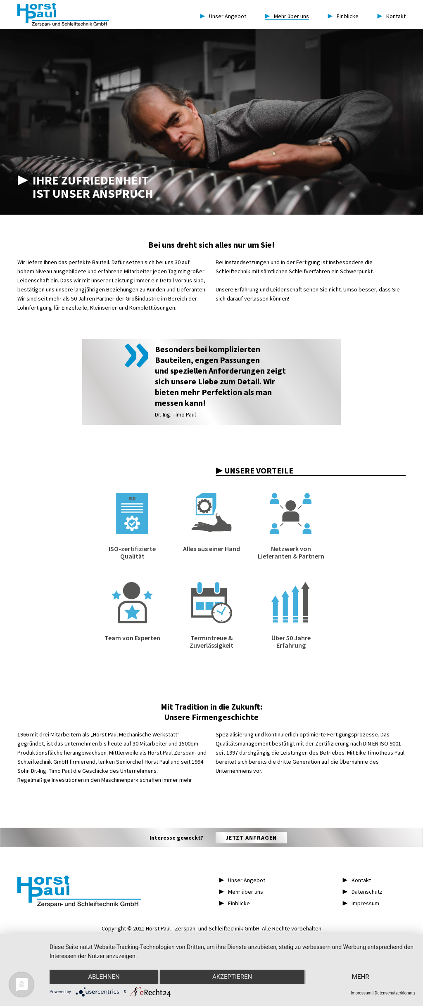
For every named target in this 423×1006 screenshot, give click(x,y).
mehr (360, 976)
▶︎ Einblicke (234, 903)
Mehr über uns (287, 16)
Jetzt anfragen (251, 837)
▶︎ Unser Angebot (242, 880)
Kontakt (391, 16)
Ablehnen (103, 976)
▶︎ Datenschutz (362, 891)
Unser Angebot (223, 16)
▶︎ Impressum (360, 903)
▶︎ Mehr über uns (241, 891)
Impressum (361, 993)
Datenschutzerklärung (395, 993)
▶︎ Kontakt (356, 880)
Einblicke (343, 16)
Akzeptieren (232, 976)
